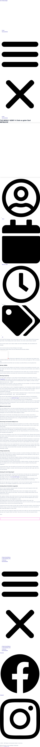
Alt (2, 337)
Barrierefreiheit (5, 31)
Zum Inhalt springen (4, 0)
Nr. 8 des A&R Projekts (15, 476)
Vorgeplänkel (2, 379)
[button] (20, 74)
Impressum (4, 560)
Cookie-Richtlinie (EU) (6, 558)
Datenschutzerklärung (6, 557)
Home (3, 30)
